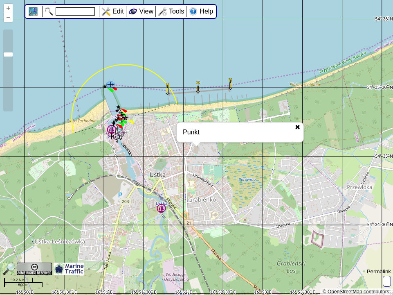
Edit (118, 11)
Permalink (379, 271)
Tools (176, 11)
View (146, 11)
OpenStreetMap (345, 292)
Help (206, 11)
